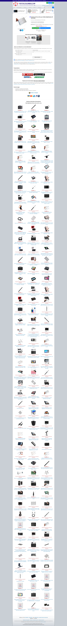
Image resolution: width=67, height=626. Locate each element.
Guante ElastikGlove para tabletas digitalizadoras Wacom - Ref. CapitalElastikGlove (20, 213)
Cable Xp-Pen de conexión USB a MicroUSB (20, 428)
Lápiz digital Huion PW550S (20, 581)
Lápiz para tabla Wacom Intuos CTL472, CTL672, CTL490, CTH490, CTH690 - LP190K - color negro (33, 112)
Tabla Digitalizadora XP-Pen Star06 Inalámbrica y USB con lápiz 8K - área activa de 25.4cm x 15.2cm (20, 499)
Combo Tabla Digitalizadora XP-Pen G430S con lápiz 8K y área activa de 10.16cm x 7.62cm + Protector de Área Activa (20, 357)
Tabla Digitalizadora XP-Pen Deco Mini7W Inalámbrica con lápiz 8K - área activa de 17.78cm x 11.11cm (46, 540)
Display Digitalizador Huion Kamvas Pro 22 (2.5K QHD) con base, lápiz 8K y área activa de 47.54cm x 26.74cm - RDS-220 (47, 254)
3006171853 (33, 0)
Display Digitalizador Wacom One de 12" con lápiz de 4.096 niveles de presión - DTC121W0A (20, 600)
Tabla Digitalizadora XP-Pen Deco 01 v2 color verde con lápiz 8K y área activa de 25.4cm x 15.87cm (33, 478)
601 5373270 (30, 617)
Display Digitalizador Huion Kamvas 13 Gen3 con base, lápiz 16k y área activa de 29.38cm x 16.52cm (46, 223)
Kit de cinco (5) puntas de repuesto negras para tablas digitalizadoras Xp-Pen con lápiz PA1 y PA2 (33, 509)
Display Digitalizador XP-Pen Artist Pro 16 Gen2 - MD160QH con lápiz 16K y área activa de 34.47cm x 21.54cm (33, 152)
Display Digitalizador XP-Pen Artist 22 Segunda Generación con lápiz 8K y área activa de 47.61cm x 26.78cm (46, 284)
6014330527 (26, 0)
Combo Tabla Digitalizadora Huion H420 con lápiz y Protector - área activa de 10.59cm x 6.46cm (33, 561)
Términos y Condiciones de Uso (30, 60)
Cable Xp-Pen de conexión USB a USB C (20, 223)
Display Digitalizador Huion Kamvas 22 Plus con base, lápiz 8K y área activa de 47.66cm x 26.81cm (33, 142)
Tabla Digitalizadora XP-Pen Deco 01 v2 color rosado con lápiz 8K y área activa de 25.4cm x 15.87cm (33, 378)
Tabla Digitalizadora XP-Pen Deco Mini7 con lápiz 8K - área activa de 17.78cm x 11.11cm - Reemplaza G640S (33, 244)
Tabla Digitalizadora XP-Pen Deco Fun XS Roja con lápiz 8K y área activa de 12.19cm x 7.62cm (33, 540)
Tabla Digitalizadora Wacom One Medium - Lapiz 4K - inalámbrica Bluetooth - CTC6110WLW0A (47, 590)
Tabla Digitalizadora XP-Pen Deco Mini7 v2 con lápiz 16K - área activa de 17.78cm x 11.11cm (20, 273)
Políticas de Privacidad (21, 60)
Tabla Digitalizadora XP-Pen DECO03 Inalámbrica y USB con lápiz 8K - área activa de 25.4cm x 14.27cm (47, 244)
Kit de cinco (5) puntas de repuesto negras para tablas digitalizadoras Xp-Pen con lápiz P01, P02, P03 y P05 (47, 478)
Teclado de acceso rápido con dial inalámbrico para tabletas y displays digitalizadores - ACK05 (20, 540)
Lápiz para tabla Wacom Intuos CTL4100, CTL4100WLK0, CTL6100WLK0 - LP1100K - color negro (20, 182)
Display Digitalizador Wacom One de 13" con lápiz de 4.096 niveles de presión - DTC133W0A (47, 173)
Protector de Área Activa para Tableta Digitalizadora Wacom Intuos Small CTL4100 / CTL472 (46, 346)
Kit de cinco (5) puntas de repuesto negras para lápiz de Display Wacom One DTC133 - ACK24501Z (47, 264)
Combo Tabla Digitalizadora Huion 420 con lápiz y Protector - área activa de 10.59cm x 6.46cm (33, 346)
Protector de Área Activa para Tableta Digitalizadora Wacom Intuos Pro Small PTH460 (20, 162)
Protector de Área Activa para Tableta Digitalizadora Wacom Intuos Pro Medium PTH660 (46, 152)
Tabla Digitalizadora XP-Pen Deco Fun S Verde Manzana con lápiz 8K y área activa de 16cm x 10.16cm (46, 429)
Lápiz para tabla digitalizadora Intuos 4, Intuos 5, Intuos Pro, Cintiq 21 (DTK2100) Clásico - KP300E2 (46, 315)
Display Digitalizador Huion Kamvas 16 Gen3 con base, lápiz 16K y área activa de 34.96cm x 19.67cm (47, 499)
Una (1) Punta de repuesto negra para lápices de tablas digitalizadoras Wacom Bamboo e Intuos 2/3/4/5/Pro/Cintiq (47, 550)
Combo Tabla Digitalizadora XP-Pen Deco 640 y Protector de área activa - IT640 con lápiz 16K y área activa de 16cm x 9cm (20, 192)
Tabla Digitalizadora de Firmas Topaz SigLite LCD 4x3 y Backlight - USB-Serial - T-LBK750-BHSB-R (33, 202)
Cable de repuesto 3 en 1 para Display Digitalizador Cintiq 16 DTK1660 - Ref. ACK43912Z (46, 439)
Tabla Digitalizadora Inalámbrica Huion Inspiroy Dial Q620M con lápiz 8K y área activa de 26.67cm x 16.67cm (33, 294)
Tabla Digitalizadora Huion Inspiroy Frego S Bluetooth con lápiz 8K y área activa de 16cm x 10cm (20, 315)
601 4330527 (26, 617)
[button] (52, 11)
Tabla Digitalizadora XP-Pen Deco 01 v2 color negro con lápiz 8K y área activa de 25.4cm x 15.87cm (20, 132)
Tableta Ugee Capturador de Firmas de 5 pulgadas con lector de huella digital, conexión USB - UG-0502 (20, 243)
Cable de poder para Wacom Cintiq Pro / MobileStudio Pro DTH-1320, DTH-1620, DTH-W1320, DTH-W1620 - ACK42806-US (20, 520)
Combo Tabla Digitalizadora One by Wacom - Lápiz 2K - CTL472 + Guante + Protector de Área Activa (47, 367)
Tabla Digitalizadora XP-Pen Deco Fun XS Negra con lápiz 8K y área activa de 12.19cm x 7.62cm (46, 335)
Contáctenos (44, 0)
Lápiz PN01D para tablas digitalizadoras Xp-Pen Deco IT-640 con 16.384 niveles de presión (33, 610)
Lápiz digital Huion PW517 (20, 408)
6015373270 (23, 0)
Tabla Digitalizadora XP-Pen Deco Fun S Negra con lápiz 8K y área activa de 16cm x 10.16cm (20, 529)
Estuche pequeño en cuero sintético (47, 449)
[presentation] (39, 54)
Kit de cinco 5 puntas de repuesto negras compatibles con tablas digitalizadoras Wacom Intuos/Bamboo (33, 223)
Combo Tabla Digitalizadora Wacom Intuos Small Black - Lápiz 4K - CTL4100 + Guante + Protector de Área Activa (20, 387)
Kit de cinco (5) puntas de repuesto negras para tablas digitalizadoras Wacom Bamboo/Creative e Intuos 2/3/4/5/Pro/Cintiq (20, 550)
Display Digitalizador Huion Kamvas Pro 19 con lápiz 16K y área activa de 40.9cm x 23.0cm (33, 418)
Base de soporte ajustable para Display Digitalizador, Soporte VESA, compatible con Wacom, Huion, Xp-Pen (20, 571)
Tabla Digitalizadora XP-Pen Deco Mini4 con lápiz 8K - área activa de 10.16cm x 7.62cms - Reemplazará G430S (33, 550)
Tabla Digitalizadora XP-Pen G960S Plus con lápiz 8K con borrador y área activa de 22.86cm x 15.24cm (47, 202)
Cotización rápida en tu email (45, 28)
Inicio (14, 7)
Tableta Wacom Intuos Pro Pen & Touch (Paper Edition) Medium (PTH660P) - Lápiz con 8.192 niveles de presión (20, 398)
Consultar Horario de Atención (43, 617)
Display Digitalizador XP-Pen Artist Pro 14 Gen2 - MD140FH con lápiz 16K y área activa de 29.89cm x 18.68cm (47, 418)
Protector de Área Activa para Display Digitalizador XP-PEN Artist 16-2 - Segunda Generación (33, 397)
